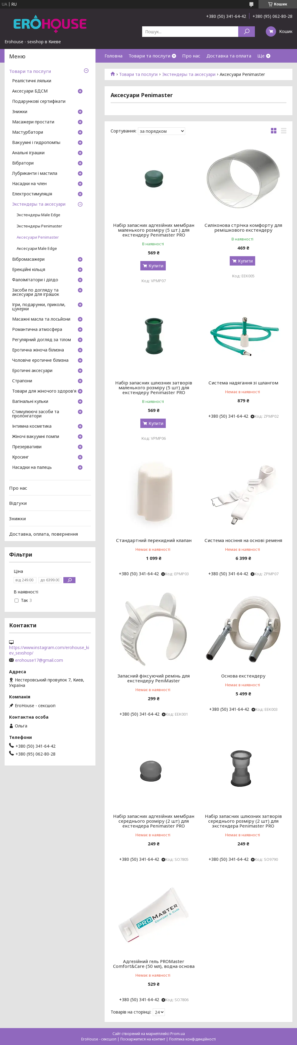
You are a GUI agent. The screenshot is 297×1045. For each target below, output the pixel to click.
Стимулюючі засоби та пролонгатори (35, 414)
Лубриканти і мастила (34, 173)
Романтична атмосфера (37, 329)
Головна (113, 56)
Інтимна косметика (32, 426)
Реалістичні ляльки (31, 81)
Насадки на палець (32, 467)
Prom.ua (177, 1033)
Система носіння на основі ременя (243, 540)
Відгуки (18, 503)
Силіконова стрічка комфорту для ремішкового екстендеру (243, 227)
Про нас (191, 56)
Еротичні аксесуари (32, 370)
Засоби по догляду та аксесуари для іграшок (35, 292)
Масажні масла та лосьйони (41, 319)
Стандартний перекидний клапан (154, 540)
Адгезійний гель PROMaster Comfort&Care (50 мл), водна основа (154, 963)
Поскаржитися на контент (142, 1039)
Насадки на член (29, 183)
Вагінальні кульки (30, 401)
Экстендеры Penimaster (39, 226)
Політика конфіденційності (192, 1039)
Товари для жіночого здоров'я (44, 391)
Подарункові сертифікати (38, 101)
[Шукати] (246, 31)
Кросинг (20, 457)
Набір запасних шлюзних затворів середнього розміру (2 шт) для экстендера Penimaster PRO (243, 821)
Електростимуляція (32, 194)
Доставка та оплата (228, 56)
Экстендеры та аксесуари (188, 74)
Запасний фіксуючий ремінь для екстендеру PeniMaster (154, 678)
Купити (155, 266)
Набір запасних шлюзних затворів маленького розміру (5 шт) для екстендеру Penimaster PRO (153, 387)
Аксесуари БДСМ (30, 91)
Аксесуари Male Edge (37, 248)
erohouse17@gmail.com (39, 660)
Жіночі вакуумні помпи (35, 436)
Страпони (22, 381)
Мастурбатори (27, 132)
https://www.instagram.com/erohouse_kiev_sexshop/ (49, 650)
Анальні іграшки (28, 153)
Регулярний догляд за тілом (41, 340)
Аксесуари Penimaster (38, 237)
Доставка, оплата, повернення (43, 534)
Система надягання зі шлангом (243, 382)
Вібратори (23, 163)
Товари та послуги (149, 56)
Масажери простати (33, 122)
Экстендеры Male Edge (38, 214)
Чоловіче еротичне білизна (40, 360)
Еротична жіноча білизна (38, 350)
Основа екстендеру (243, 675)
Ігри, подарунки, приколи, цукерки (38, 307)
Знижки (19, 111)
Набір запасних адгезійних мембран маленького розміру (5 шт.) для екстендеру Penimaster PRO (153, 230)
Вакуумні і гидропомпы (36, 142)
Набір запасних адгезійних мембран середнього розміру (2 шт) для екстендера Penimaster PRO (153, 821)
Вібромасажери (28, 259)
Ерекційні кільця (28, 269)
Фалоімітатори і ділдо (35, 280)
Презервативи (27, 447)
